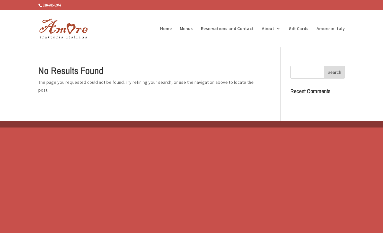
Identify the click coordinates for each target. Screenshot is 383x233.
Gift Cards (298, 28)
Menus (186, 28)
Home (166, 28)
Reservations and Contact (227, 28)
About (268, 28)
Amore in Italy (331, 28)
